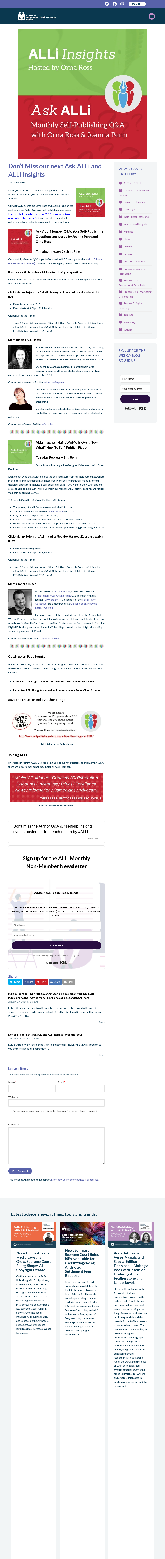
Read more (26, 1394)
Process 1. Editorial (134, 261)
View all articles (23, 1410)
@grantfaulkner (51, 638)
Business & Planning (135, 201)
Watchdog (129, 322)
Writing (128, 329)
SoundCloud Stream (88, 690)
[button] (15, 982)
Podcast (128, 253)
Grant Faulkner (62, 591)
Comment (14, 1124)
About (59, 1455)
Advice (111, 1455)
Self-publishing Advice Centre (64, 1463)
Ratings (60, 1498)
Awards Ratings (64, 1518)
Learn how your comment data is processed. (75, 1179)
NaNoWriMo (56, 511)
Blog (110, 1474)
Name (12, 1082)
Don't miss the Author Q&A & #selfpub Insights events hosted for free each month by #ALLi (53, 829)
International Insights (135, 224)
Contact (112, 1498)
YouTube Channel (83, 681)
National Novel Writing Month (55, 595)
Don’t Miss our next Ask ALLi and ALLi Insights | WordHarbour (45, 1034)
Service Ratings (64, 1511)
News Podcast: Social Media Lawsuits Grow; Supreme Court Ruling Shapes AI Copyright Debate (33, 1261)
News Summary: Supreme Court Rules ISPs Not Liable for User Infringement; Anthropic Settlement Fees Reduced (82, 1263)
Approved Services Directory (61, 1528)
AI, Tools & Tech (132, 182)
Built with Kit (56, 963)
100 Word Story (52, 599)
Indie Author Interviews (136, 216)
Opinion (128, 246)
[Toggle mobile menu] (142, 16)
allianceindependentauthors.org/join (26, 1491)
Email (61, 1082)
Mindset (128, 231)
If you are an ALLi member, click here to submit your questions (45, 272)
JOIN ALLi (137, 4)
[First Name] (56, 925)
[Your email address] (56, 935)
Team (58, 1471)
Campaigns (130, 209)
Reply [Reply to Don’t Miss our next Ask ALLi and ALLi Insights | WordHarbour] (102, 1055)
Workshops (114, 1480)
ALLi (71, 511)
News (127, 239)
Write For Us (63, 1478)
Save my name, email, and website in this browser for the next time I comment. (55, 1111)
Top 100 (128, 314)
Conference (114, 1487)
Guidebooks (114, 1461)
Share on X (92, 838)
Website (13, 1096)
